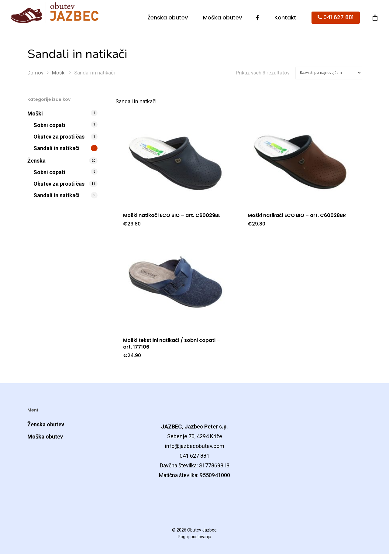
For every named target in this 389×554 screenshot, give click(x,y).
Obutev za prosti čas (58, 136)
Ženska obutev (167, 17)
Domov (35, 73)
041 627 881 (336, 17)
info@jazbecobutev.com (194, 446)
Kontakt (285, 17)
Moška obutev (222, 17)
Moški (59, 73)
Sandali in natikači (56, 148)
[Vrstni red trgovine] (329, 73)
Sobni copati (49, 125)
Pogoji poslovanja (194, 536)
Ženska (36, 160)
